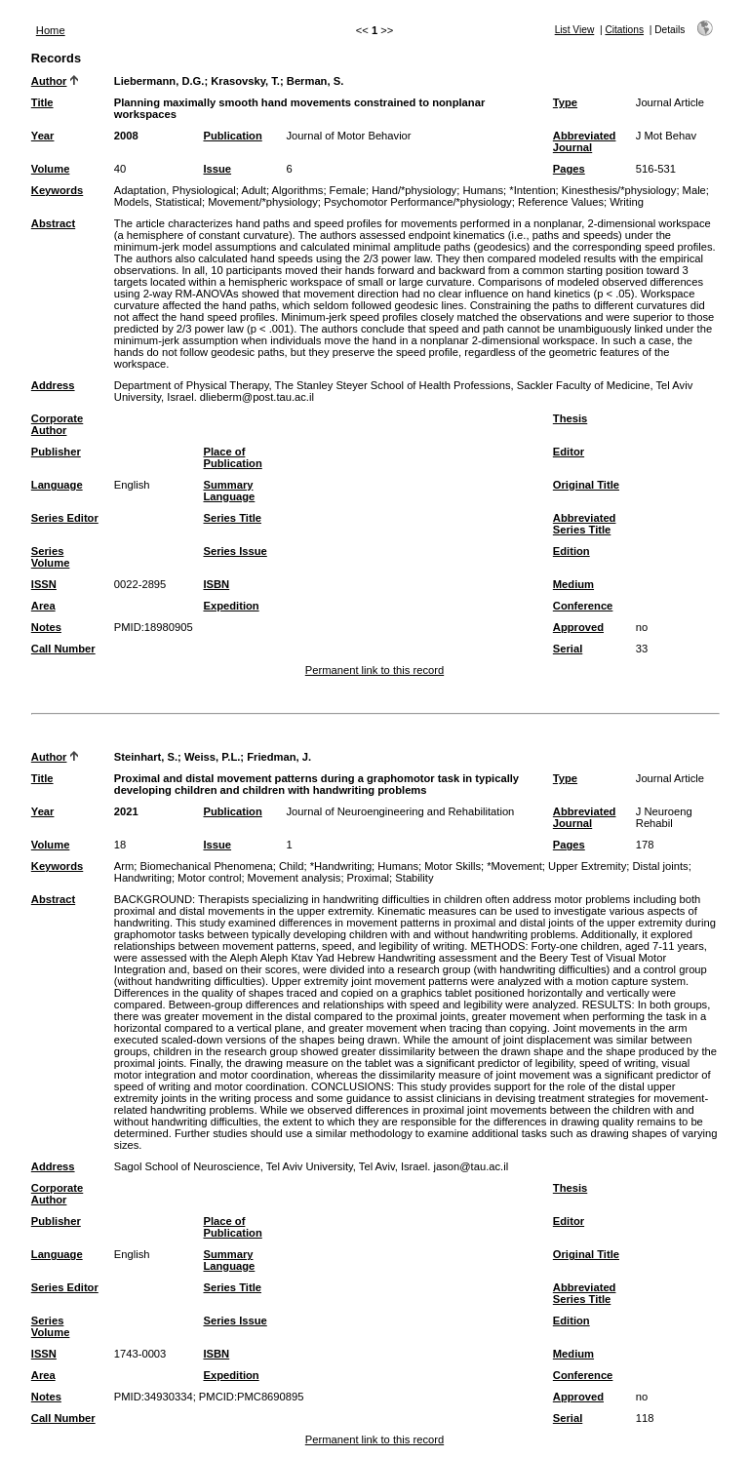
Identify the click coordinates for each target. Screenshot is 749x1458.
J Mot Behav (666, 135)
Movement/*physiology (263, 202)
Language (57, 485)
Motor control (209, 878)
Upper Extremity (587, 866)
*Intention (532, 190)
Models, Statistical (158, 202)
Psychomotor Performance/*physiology (418, 202)
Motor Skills (452, 866)
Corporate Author (57, 424)
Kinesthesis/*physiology (619, 190)
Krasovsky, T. (245, 81)
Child (291, 866)
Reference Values (561, 202)
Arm (124, 866)
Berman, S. (315, 81)
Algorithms (298, 190)
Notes (46, 627)
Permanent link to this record (374, 670)
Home (50, 30)
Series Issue (234, 551)
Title (42, 102)
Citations (624, 29)
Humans (482, 190)
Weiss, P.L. (212, 757)
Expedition (230, 605)
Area (43, 605)
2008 (126, 135)
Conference (583, 605)
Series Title (232, 518)
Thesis (570, 418)
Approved (578, 627)
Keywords (57, 190)
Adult (253, 190)
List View (575, 29)
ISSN (44, 584)
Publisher (56, 451)
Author (49, 81)
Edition (571, 551)
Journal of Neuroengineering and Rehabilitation (400, 811)
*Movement (514, 866)
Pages (569, 169)
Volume (50, 169)
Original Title (586, 485)
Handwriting (143, 878)
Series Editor (65, 518)
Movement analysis (294, 878)
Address (53, 385)
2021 (126, 811)
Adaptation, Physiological (175, 190)
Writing (627, 202)
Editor (568, 451)
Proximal (368, 878)
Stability (414, 878)
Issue (217, 169)
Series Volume (50, 557)
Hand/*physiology (414, 190)
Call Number (63, 648)
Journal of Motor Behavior (348, 135)
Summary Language (229, 490)
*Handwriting (341, 866)
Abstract (53, 223)
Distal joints (660, 866)
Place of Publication (232, 457)
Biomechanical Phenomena (206, 866)
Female (348, 190)
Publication (232, 135)
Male (694, 190)
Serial (567, 648)
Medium (573, 584)
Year (43, 135)
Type (565, 102)
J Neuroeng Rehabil (664, 817)
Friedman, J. (279, 757)
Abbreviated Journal (584, 141)
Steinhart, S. (145, 757)
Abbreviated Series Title (584, 523)
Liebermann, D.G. (159, 81)
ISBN (216, 584)
